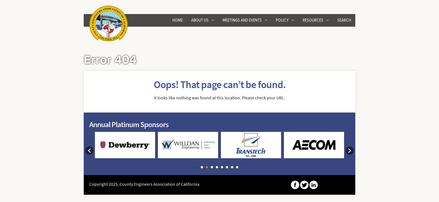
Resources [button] (313, 20)
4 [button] (217, 167)
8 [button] (237, 167)
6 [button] (227, 167)
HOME (177, 20)
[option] (125, 148)
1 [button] (202, 167)
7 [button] (232, 167)
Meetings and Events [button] (242, 20)
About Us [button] (200, 20)
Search (344, 20)
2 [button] (207, 167)
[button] (89, 150)
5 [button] (222, 167)
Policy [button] (282, 20)
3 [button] (212, 167)
